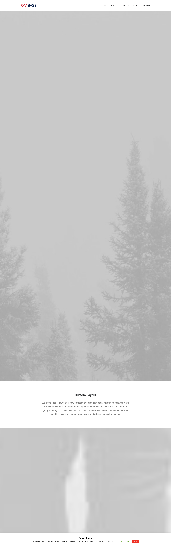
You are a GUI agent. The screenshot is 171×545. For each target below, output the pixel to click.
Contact (147, 5)
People (136, 5)
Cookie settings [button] (124, 541)
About (114, 5)
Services (124, 5)
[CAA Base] (28, 5)
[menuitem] (105, 5)
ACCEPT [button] (136, 541)
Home (104, 5)
